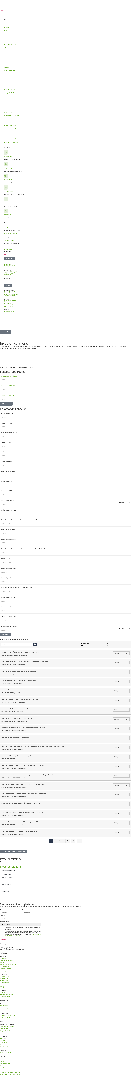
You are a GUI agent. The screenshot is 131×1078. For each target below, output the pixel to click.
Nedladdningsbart (9, 267)
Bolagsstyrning (5, 891)
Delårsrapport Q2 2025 (8, 395)
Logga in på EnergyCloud (11, 272)
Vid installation (8, 293)
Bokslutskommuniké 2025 (9, 376)
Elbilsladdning (8, 156)
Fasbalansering (8, 191)
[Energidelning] (6, 164)
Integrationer (7, 275)
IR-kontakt (4, 895)
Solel (5, 203)
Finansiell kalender (6, 884)
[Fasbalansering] (6, 187)
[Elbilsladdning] (6, 152)
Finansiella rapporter (7, 877)
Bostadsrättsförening (10, 233)
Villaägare (7, 227)
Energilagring (8, 179)
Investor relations (11, 866)
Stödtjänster (7, 214)
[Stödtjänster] (6, 211)
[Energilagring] (6, 176)
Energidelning (8, 168)
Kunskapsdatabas (9, 265)
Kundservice (7, 264)
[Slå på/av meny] (2, 10)
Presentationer (5, 881)
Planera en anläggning (10, 291)
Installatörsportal (9, 311)
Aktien (3, 888)
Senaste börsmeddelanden (8, 870)
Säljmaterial (7, 303)
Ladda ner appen (9, 273)
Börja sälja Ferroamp (10, 300)
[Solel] (6, 199)
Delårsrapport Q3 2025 (8, 386)
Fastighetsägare (9, 240)
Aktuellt (6, 302)
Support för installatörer (11, 294)
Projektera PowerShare (11, 306)
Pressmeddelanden (6, 874)
